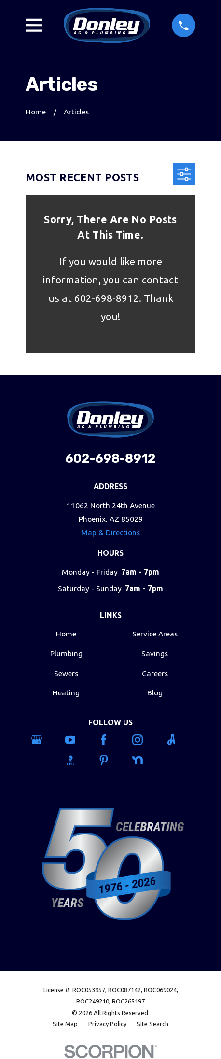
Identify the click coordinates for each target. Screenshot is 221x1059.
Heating (66, 692)
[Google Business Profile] (43, 739)
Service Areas (155, 633)
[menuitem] (65, 1024)
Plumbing (66, 653)
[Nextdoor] (144, 760)
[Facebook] (110, 739)
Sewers (66, 673)
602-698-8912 (110, 458)
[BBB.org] (77, 760)
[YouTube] (77, 739)
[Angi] (178, 739)
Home (66, 633)
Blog (155, 692)
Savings (154, 653)
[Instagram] (144, 739)
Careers (155, 673)
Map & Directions (110, 532)
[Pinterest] (110, 760)
